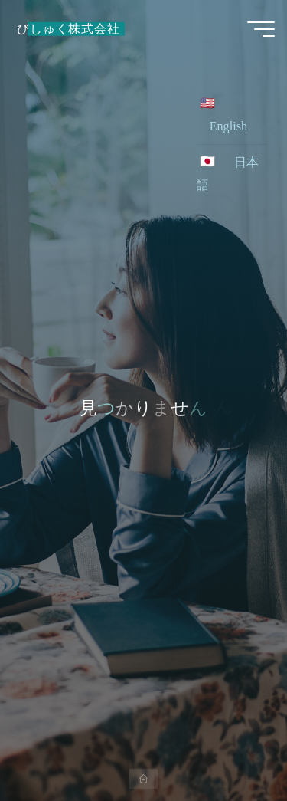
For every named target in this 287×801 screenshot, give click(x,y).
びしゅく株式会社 (68, 29)
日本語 (227, 174)
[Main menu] (261, 29)
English (228, 126)
